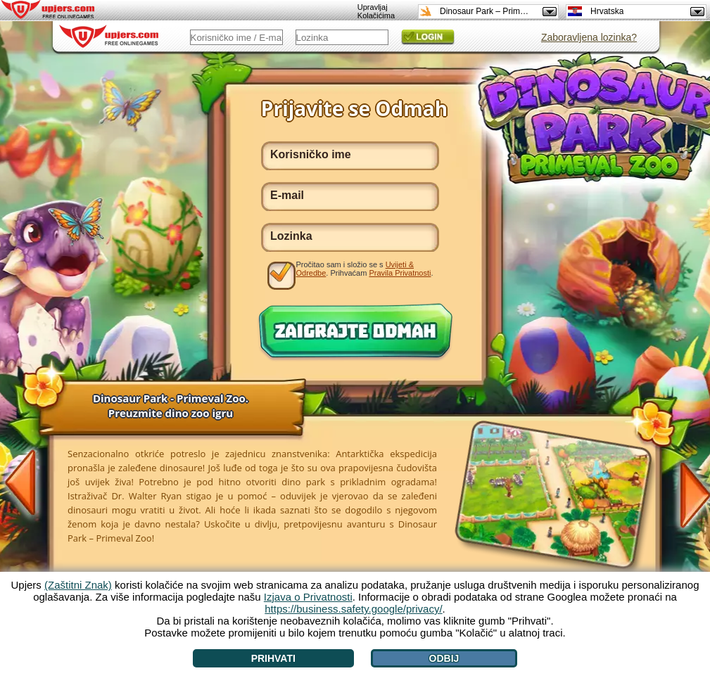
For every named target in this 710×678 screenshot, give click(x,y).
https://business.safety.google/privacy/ (353, 609)
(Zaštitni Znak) (78, 585)
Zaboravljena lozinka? (589, 37)
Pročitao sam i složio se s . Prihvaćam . (364, 268)
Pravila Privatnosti (400, 273)
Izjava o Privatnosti (308, 597)
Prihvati (273, 658)
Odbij (444, 658)
